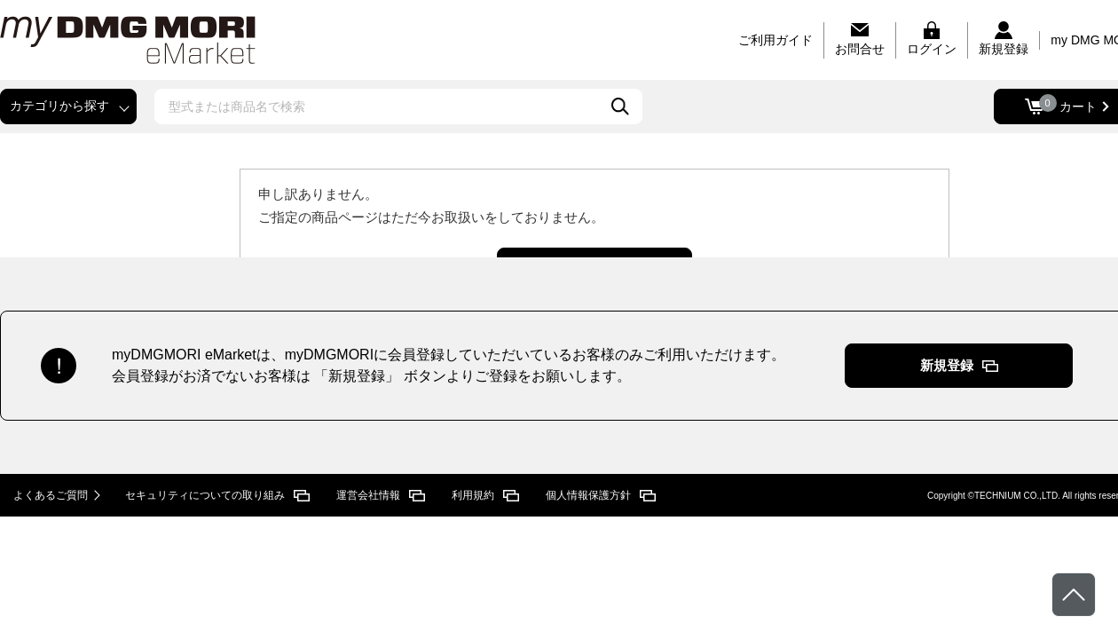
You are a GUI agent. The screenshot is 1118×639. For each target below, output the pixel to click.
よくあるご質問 (50, 495)
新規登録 (946, 365)
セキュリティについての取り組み (205, 495)
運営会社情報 (368, 495)
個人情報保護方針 (588, 495)
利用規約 (473, 495)
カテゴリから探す (59, 106)
